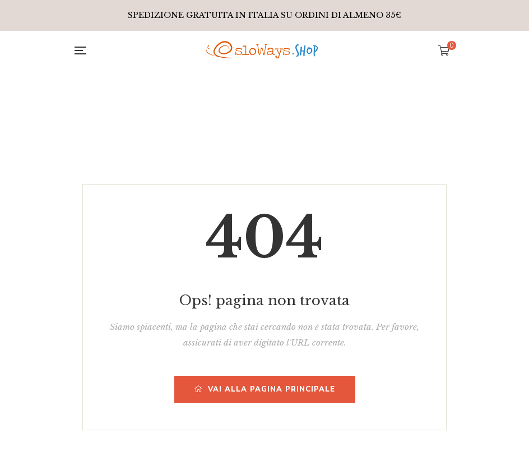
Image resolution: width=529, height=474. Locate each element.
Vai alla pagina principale (264, 389)
